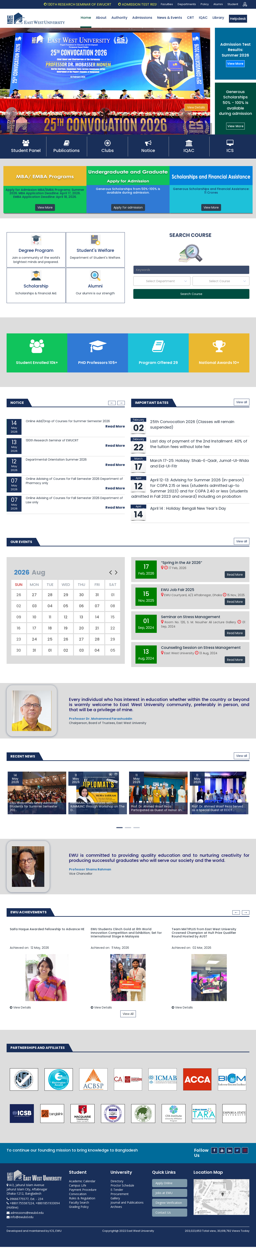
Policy (205, 4)
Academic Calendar (82, 1182)
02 (18, 606)
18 (50, 628)
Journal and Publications (127, 1203)
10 (34, 617)
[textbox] (162, 281)
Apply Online (164, 1184)
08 (112, 606)
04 (49, 606)
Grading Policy (79, 1208)
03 (34, 606)
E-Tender (117, 1191)
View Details (196, 107)
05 (65, 606)
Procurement (120, 1195)
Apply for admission (128, 207)
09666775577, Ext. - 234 (25, 1200)
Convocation (77, 1195)
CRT (190, 17)
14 (97, 617)
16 (18, 628)
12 (66, 617)
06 (81, 606)
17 (34, 628)
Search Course (191, 294)
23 (18, 639)
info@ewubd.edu (20, 1218)
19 (66, 628)
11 (50, 617)
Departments (187, 4)
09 (18, 617)
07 (97, 606)
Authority (119, 17)
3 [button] (137, 829)
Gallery (115, 1199)
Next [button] (121, 403)
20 (81, 628)
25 (49, 639)
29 (65, 595)
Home (86, 17)
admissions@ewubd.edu (25, 1214)
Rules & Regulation (82, 1199)
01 (113, 595)
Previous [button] (112, 403)
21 (97, 628)
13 (81, 617)
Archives (116, 1208)
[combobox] (161, 281)
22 (112, 628)
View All (128, 1014)
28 (50, 595)
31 (97, 595)
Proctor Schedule (122, 1186)
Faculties (167, 4)
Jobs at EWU (164, 1194)
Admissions (142, 17)
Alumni (218, 4)
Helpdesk (238, 18)
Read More (115, 427)
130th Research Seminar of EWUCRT (92, 4)
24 (34, 639)
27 (34, 595)
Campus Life (77, 1186)
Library (218, 17)
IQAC (203, 17)
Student (232, 4)
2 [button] (129, 829)
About (101, 17)
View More (235, 63)
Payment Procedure (82, 1191)
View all (241, 402)
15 (113, 617)
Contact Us (163, 1214)
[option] (66, 466)
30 (81, 595)
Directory (117, 1182)
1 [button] (120, 829)
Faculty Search (79, 1203)
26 (18, 595)
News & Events (169, 17)
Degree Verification (168, 1204)
